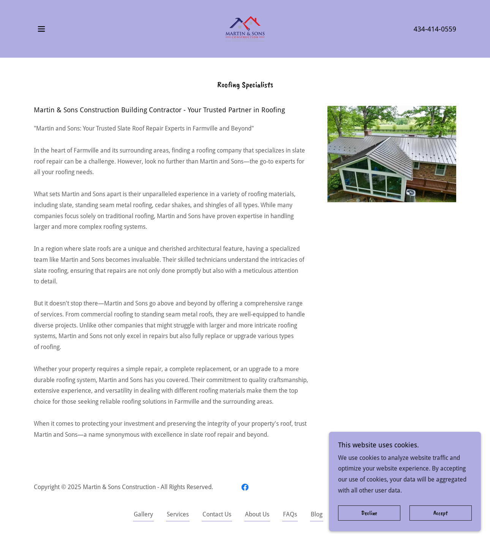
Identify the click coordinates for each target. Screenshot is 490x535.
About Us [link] (257, 514)
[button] (41, 28)
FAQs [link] (290, 514)
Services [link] (178, 514)
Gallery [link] (143, 514)
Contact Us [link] (216, 514)
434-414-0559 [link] (435, 29)
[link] (245, 28)
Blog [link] (316, 514)
